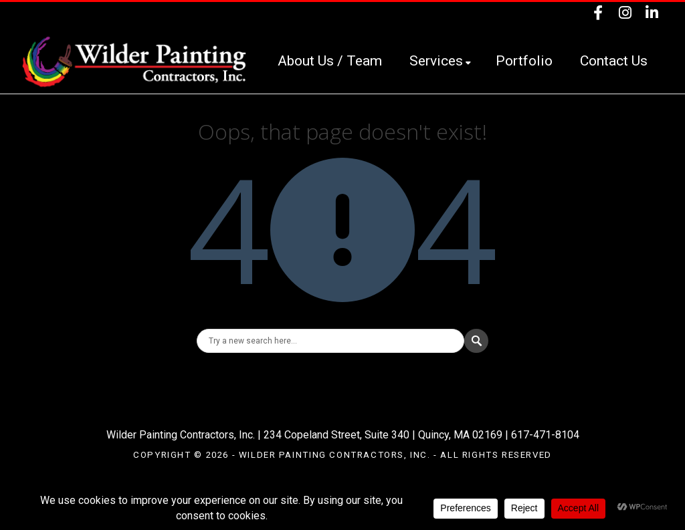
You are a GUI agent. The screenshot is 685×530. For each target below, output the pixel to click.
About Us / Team (330, 61)
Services (440, 61)
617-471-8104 (545, 434)
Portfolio (524, 61)
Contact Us (614, 61)
